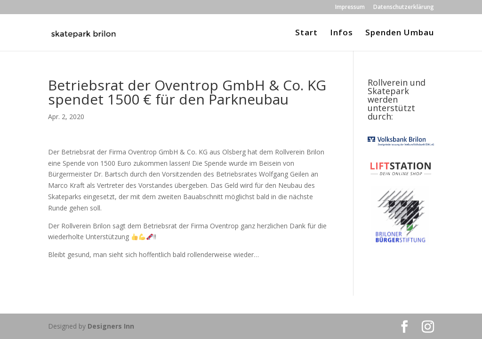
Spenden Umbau (399, 33)
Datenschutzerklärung (403, 7)
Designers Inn (111, 326)
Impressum (350, 7)
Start (306, 33)
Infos (341, 33)
